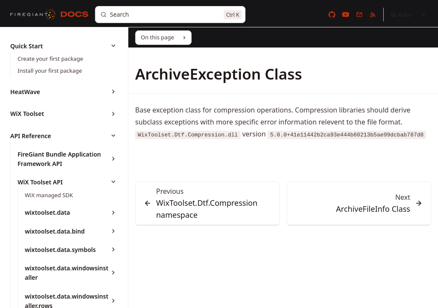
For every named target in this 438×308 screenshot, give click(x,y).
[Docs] (74, 14)
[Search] (170, 14)
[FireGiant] (33, 14)
